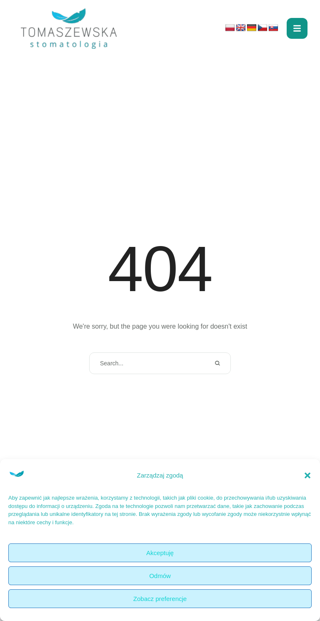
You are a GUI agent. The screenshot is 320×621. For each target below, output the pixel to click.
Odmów (160, 575)
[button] (307, 475)
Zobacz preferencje (160, 598)
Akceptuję (160, 552)
